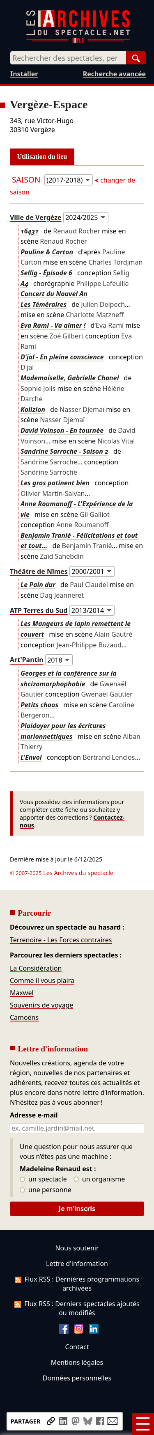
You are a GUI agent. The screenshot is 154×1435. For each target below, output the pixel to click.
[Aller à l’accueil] (78, 41)
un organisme (99, 1179)
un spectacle (43, 1179)
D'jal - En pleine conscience (62, 356)
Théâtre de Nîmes (39, 571)
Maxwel (22, 992)
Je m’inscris (77, 1208)
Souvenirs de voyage (41, 1005)
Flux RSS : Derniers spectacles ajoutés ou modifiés (76, 1308)
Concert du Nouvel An (54, 293)
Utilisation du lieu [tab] (42, 156)
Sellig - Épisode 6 (46, 272)
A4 (24, 283)
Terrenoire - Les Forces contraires (61, 939)
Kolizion (33, 409)
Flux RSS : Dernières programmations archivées (77, 1284)
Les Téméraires (44, 304)
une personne (45, 1190)
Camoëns (24, 1017)
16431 (30, 230)
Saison (27, 179)
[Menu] (143, 1424)
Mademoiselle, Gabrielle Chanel (70, 377)
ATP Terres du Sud (39, 610)
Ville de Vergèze (36, 217)
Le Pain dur (38, 584)
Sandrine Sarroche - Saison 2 (64, 451)
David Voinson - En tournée (62, 430)
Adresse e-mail (34, 1115)
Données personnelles (77, 1377)
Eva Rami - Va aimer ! (53, 325)
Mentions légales (77, 1362)
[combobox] (68, 57)
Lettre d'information (77, 1263)
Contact (77, 1346)
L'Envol (31, 757)
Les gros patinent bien (55, 482)
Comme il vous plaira (42, 980)
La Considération (36, 968)
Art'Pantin (27, 660)
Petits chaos (39, 704)
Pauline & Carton (47, 251)
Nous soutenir (77, 1247)
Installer (24, 73)
